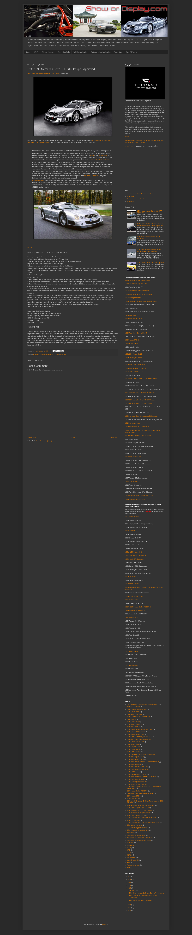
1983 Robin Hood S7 (134, 712)
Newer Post (32, 437)
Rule (128, 862)
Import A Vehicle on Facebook (137, 199)
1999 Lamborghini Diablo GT (134, 357)
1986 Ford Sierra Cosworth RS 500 (136, 333)
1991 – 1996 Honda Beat (133, 552)
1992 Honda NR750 (131, 343)
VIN (128, 867)
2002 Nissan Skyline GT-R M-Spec (138, 808)
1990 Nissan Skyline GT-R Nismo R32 (137, 426)
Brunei (107, 160)
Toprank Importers (133, 865)
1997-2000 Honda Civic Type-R (135, 555)
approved (63, 354)
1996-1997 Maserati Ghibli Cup (135, 368)
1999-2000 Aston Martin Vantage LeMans (138, 294)
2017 (129, 885)
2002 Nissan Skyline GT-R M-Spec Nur (138, 436)
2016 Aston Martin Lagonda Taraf (136, 283)
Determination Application (101, 52)
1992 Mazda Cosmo (131, 584)
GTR (128, 850)
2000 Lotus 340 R (131, 577)
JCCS (129, 853)
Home (27, 52)
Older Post (113, 437)
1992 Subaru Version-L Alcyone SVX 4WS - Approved (146, 893)
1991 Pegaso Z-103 (131, 617)
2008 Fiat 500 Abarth (134, 820)
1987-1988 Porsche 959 (133, 457)
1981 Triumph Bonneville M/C (136, 709)
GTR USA (130, 196)
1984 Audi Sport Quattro (133, 298)
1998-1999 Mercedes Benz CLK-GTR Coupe (43, 74)
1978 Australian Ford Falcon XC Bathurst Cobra (140, 301)
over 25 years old (132, 860)
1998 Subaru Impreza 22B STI (135, 499)
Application (130, 833)
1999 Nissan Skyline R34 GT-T (135, 610)
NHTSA (129, 855)
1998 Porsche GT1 (131, 481)
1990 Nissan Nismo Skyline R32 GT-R (139, 737)
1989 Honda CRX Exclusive (134, 559)
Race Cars (118, 52)
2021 (129, 882)
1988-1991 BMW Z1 (131, 315)
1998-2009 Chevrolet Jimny (136, 779)
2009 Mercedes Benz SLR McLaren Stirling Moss (141, 416)
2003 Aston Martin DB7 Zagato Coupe (137, 280)
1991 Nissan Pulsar (131, 600)
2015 (129, 888)
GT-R (129, 847)
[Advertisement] (72, 59)
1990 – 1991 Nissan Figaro (134, 596)
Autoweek (130, 845)
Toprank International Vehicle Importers (140, 194)
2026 (129, 876)
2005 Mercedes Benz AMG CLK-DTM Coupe (140, 393)
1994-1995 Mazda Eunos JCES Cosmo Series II (141, 379)
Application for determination (136, 835)
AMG (92, 155)
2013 (129, 908)
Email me (129, 146)
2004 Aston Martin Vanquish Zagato (137, 291)
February (132, 890)
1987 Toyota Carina (131, 651)
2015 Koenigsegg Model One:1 (137, 828)
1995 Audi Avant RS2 (132, 517)
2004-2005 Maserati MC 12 (134, 372)
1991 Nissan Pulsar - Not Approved (140, 900)
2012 (129, 910)
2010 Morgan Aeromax (132, 423)
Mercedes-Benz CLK (91, 176)
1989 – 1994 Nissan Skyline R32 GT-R (138, 607)
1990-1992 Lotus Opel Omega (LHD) (137, 365)
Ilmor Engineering (38, 180)
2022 (129, 879)
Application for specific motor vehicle (139, 840)
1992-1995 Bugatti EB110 (133, 319)
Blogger (104, 924)
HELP (36, 52)
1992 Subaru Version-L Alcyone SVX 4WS (139, 495)
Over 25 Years (131, 52)
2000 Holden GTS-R (132, 340)
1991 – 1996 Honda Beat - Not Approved (150, 263)
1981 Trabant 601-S (131, 665)
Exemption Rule (64, 52)
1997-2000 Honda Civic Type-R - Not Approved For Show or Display (149, 250)
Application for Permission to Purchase (139, 837)
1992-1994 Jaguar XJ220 (133, 354)
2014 (129, 905)
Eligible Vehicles (48, 52)
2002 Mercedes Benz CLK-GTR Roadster (138, 403)
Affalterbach (103, 155)
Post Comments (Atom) (44, 441)
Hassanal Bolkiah (96, 160)
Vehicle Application (80, 52)
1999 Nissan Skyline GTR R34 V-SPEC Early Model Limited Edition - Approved (150, 224)
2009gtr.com (131, 201)
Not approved (131, 857)
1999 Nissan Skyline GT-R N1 (137, 784)
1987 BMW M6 (130, 531)
